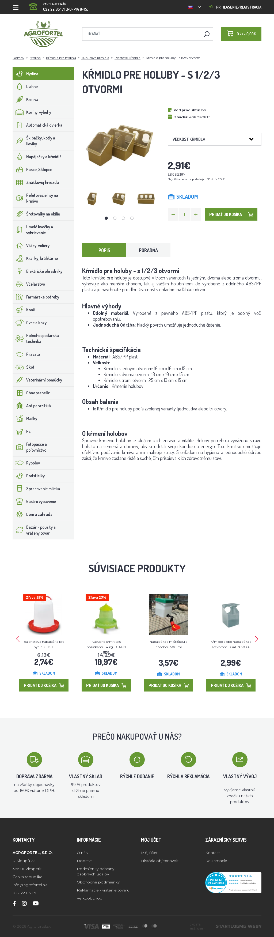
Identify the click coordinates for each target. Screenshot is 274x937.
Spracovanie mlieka (36, 489)
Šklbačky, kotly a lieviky (34, 140)
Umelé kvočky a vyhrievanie (33, 229)
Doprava (85, 860)
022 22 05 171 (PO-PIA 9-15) (59, 5)
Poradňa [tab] (148, 250)
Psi (22, 431)
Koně (24, 310)
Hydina (35, 58)
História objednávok (159, 860)
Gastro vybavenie (34, 501)
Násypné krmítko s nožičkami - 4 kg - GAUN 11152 (106, 647)
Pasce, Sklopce (32, 169)
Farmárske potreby (36, 297)
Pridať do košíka (231, 214)
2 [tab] (114, 218)
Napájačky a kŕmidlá (37, 157)
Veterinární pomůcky (37, 380)
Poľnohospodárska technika (36, 338)
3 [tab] (123, 218)
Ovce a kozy (30, 323)
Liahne (25, 86)
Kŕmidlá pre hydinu (61, 58)
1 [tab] (106, 218)
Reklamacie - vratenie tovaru (103, 890)
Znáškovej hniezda (36, 182)
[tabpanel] (92, 198)
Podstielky (29, 476)
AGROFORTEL (200, 117)
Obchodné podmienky (98, 882)
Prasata (26, 354)
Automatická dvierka (37, 125)
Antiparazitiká (32, 406)
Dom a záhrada (32, 514)
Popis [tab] (104, 250)
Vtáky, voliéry (31, 245)
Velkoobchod (89, 898)
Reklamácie (216, 860)
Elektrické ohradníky (37, 271)
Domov (18, 58)
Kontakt (212, 852)
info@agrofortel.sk (30, 884)
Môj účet (149, 852)
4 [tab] (132, 218)
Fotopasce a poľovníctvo (30, 447)
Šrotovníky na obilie (36, 214)
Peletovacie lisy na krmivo (35, 198)
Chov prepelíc (31, 393)
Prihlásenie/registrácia (235, 7)
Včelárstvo (29, 284)
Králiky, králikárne (35, 258)
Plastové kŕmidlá (127, 58)
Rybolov (26, 463)
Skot (24, 367)
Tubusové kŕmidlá (95, 58)
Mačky (25, 418)
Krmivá (25, 99)
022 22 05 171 (24, 892)
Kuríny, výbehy (32, 112)
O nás (82, 852)
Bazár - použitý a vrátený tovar (34, 530)
